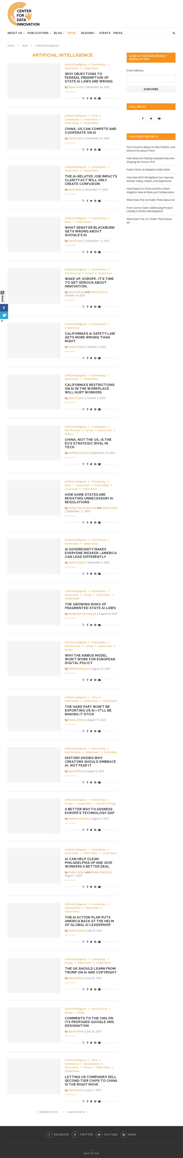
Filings (81, 1012)
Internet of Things (105, 803)
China (95, 115)
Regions (87, 33)
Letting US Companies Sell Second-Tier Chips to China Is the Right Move (91, 1080)
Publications (38, 33)
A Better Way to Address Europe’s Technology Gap (90, 811)
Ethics (68, 222)
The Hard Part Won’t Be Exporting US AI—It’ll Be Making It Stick (88, 710)
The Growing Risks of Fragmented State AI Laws (90, 606)
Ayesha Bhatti (76, 292)
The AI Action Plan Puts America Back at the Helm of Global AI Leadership (89, 921)
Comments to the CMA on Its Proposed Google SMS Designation (89, 1022)
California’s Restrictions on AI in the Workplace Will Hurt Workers (90, 388)
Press (118, 33)
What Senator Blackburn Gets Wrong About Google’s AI (90, 231)
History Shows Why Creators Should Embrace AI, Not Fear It (90, 761)
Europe (89, 273)
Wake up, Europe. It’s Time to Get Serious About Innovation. (89, 282)
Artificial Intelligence (76, 64)
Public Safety (72, 123)
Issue (71, 33)
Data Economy (73, 273)
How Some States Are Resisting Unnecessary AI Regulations (89, 498)
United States (90, 68)
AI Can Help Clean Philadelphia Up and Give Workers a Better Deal (88, 862)
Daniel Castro (76, 87)
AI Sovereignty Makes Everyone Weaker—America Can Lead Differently (91, 553)
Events (105, 33)
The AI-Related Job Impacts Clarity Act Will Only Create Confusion (91, 180)
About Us (15, 33)
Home (11, 45)
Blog (58, 33)
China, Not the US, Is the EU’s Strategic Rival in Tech (88, 443)
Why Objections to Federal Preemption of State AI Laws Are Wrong (89, 77)
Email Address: (135, 70)
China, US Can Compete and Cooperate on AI (91, 130)
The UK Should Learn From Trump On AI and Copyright (91, 970)
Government (71, 68)
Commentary (99, 64)
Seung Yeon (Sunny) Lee (82, 507)
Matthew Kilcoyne (78, 453)
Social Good (71, 489)
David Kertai (75, 189)
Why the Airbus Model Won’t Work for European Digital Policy (90, 659)
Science (69, 434)
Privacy (87, 595)
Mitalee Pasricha (100, 872)
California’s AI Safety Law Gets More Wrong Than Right (90, 337)
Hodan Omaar (76, 346)
